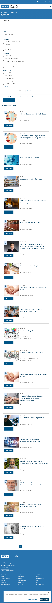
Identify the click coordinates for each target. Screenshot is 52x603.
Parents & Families (40, 578)
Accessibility (15, 598)
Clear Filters (30, 90)
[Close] (48, 600)
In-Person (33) (9, 47)
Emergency (8, 598)
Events (6, 12)
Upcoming (6, 21)
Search (4, 31)
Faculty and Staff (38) (10, 78)
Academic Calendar (5, 578)
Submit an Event (5, 569)
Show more (5, 86)
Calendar (14, 20)
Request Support (5, 567)
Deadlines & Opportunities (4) (12, 41)
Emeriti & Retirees (40, 584)
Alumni (37, 576)
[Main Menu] (50, 6)
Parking (20, 578)
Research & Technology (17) (12, 66)
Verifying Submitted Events (7, 570)
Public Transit (21, 582)
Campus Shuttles (22, 580)
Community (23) (9, 75)
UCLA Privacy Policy (23, 598)
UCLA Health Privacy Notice (36, 598)
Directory (3, 576)
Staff (37, 582)
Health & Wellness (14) (11, 64)
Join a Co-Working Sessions (8, 565)
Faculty (37, 580)
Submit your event (9, 99)
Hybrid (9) (7, 44)
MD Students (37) (9, 81)
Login (44, 598)
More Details (9, 125)
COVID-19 (20, 584)
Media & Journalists (5, 584)
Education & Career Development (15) (14, 61)
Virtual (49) (8, 49)
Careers (3, 580)
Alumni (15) (8, 72)
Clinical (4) (8, 55)
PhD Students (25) (10, 83)
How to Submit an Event (7, 563)
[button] (40, 1)
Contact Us (3, 582)
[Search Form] (47, 1)
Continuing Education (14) (11, 58)
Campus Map (21, 576)
